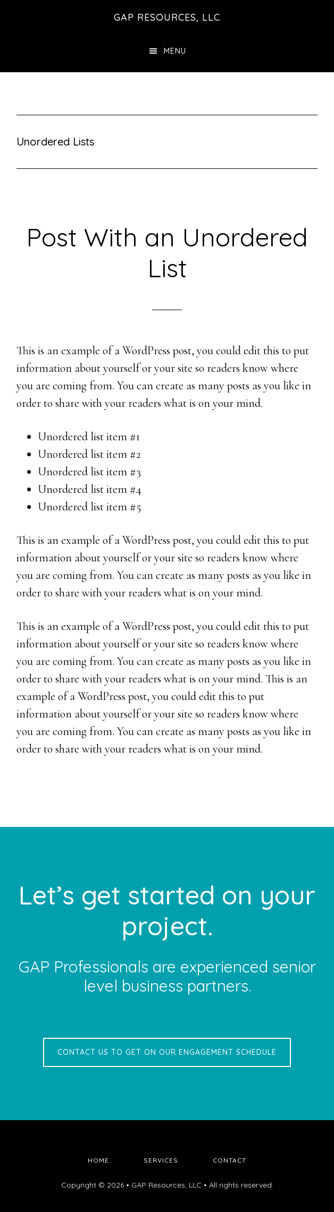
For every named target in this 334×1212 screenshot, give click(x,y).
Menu (175, 51)
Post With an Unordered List (167, 252)
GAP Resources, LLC (167, 17)
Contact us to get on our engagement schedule (167, 1052)
